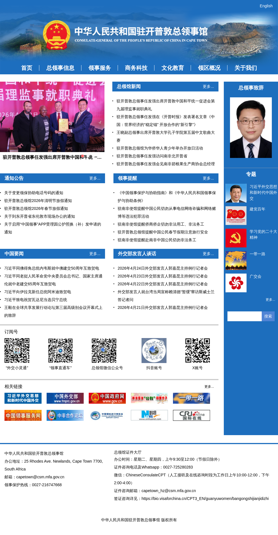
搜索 (268, 316)
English (266, 6)
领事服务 (99, 68)
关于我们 (245, 68)
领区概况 (209, 68)
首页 (26, 68)
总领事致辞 (251, 88)
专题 (251, 174)
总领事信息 (60, 68)
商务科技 (136, 68)
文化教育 (172, 68)
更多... (208, 86)
